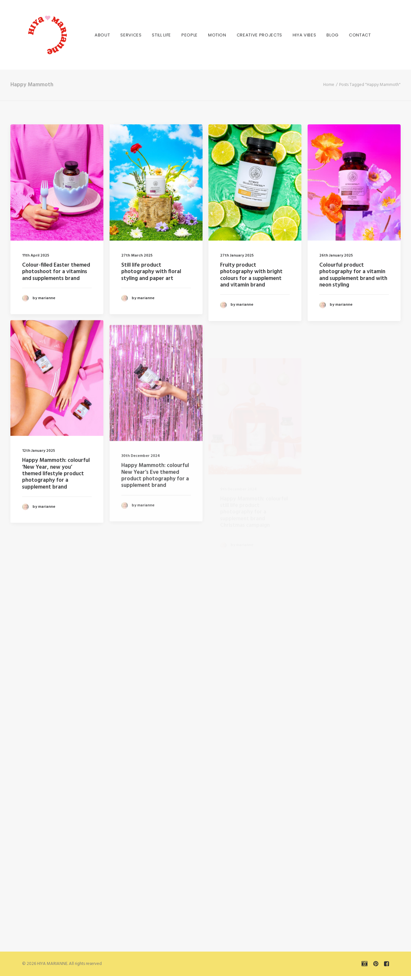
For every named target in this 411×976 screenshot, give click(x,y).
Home (328, 84)
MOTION (207, 35)
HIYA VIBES (294, 35)
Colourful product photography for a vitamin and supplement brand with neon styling (353, 275)
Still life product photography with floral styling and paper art (151, 272)
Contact (349, 35)
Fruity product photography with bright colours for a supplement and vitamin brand (251, 275)
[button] (56, 182)
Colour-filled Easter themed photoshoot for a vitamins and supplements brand (56, 272)
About (91, 35)
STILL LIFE (151, 35)
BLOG (322, 35)
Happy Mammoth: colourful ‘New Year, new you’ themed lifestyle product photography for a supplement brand (56, 501)
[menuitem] (92, 35)
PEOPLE (179, 35)
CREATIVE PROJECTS (249, 35)
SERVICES (120, 35)
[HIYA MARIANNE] (36, 35)
